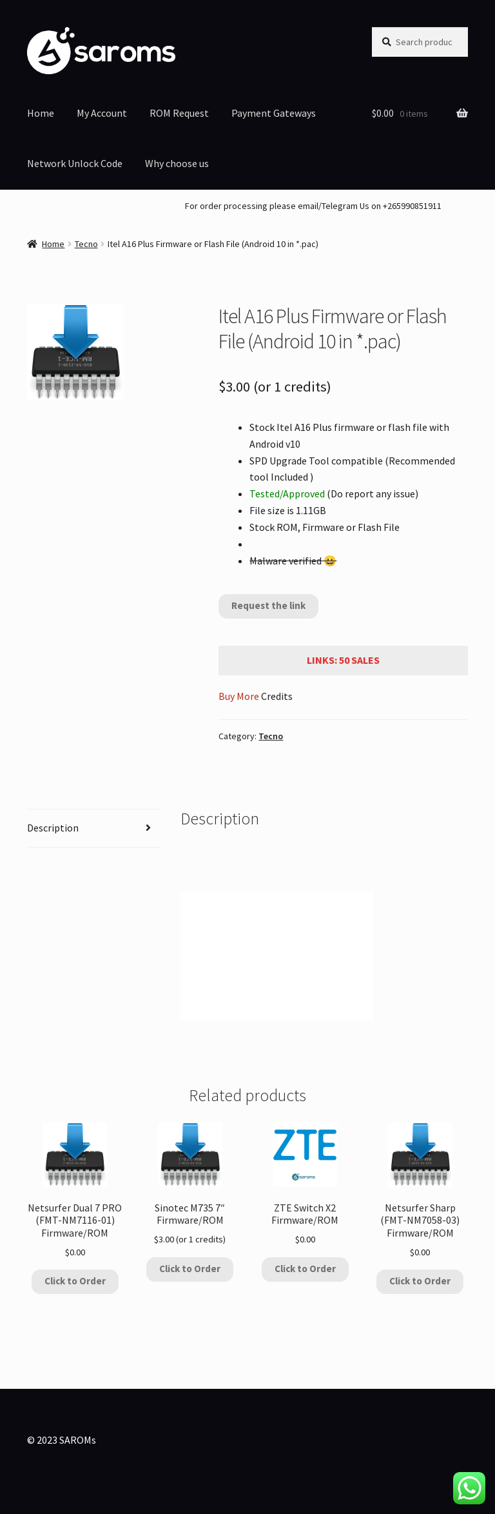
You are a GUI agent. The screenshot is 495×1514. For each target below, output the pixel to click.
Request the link (268, 605)
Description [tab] (53, 827)
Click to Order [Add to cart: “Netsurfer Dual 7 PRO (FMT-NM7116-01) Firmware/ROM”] (75, 1281)
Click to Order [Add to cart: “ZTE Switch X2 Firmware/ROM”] (305, 1268)
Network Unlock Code (74, 163)
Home (40, 112)
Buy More (238, 696)
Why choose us (177, 163)
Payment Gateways (273, 112)
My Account (102, 112)
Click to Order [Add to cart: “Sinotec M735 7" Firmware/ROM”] (189, 1268)
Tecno (86, 244)
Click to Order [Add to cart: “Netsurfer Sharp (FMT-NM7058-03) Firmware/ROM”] (420, 1281)
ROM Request (179, 112)
